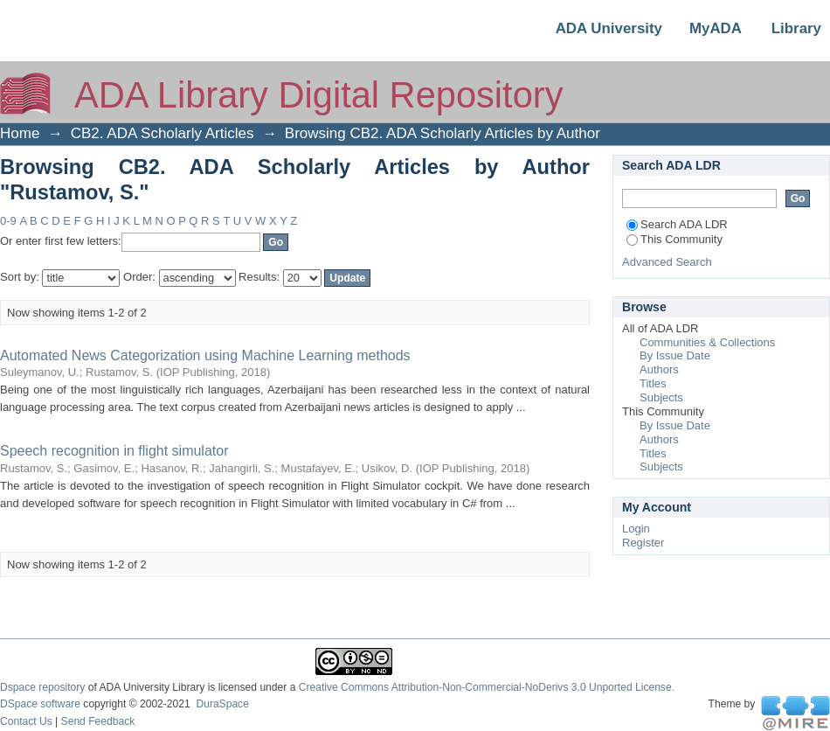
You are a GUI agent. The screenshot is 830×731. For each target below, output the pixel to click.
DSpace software (40, 704)
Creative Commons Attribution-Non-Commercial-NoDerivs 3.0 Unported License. (486, 687)
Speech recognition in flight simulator (114, 450)
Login (636, 528)
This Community (674, 239)
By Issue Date (675, 355)
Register (643, 542)
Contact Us (26, 721)
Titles (653, 383)
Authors (659, 369)
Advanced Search (667, 261)
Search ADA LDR (677, 224)
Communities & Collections (707, 342)
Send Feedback (98, 721)
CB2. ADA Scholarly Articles (162, 133)
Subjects (661, 397)
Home (19, 133)
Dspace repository (42, 687)
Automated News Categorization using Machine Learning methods (205, 355)
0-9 (8, 220)
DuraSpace (222, 704)
